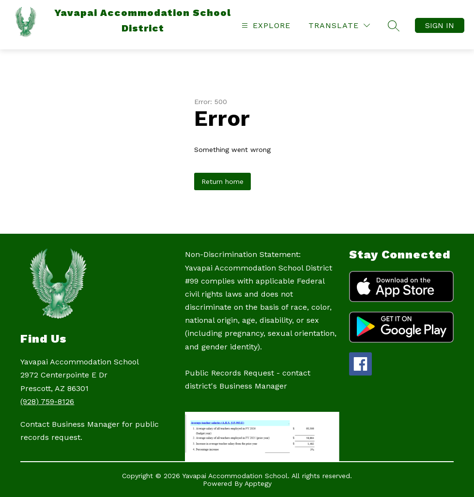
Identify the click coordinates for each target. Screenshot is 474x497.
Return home (222, 181)
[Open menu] (265, 25)
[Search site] (393, 25)
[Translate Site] (339, 25)
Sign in (439, 25)
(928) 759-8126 (47, 401)
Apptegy (258, 483)
